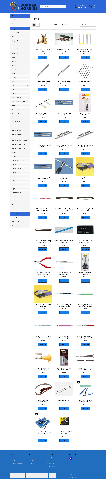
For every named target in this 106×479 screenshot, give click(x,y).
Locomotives (16, 93)
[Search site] (64, 6)
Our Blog (31, 461)
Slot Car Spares (16, 168)
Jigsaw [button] (14, 85)
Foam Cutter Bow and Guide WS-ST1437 (64, 432)
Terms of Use (50, 458)
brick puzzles (15, 45)
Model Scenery (16, 97)
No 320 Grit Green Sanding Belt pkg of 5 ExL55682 (43, 241)
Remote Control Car (18, 130)
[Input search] (51, 6)
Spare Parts (15, 176)
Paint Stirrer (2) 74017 (64, 400)
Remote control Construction (16, 135)
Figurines (14, 69)
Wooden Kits (15, 209)
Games (14, 73)
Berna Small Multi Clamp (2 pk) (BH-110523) (85, 50)
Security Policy (50, 466)
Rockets (14, 152)
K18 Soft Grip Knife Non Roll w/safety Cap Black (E (64, 305)
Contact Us (15, 226)
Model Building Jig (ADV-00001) (43, 50)
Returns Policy (16, 222)
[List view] (38, 25)
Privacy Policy (50, 461)
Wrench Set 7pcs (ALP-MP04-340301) (64, 50)
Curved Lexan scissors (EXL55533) (85, 273)
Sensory (14, 156)
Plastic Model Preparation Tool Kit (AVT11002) (85, 400)
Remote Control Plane (18, 144)
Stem (13, 180)
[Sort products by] (88, 25)
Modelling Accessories (18, 102)
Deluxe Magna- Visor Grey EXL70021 (43, 305)
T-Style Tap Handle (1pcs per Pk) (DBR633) (64, 177)
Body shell (15, 41)
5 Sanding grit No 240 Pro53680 (42, 400)
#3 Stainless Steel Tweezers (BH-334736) (43, 82)
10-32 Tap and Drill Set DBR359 (64, 114)
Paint (13, 106)
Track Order (15, 461)
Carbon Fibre (15, 49)
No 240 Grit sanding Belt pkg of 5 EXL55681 (85, 209)
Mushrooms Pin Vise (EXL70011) (43, 369)
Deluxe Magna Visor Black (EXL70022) (85, 177)
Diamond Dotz (16, 61)
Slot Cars (14, 172)
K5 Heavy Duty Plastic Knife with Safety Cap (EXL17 (85, 337)
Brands (20, 23)
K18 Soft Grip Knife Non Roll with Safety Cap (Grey (42, 337)
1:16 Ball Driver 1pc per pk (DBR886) (85, 114)
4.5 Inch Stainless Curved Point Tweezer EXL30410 (64, 273)
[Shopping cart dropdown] (92, 6)
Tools (13, 184)
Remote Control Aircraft (19, 122)
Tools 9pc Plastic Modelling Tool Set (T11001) (43, 432)
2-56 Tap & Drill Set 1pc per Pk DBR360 (43, 146)
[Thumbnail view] (34, 25)
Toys (13, 189)
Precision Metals (17, 114)
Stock (20, 19)
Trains (13, 201)
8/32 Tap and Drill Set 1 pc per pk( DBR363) (43, 177)
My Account (15, 458)
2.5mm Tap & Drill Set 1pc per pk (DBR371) (64, 146)
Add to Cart (42, 58)
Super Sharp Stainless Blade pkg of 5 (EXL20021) (64, 369)
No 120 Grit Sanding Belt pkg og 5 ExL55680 (64, 209)
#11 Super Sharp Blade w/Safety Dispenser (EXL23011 (85, 242)
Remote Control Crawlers (19, 140)
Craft (13, 57)
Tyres (13, 205)
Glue (13, 81)
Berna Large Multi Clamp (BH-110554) (42, 114)
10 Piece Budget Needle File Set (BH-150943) (85, 82)
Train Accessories (17, 193)
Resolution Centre (17, 464)
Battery (14, 37)
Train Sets (15, 197)
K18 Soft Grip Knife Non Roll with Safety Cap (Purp (64, 337)
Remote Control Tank (18, 148)
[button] (81, 6)
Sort (77, 25)
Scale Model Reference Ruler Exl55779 (64, 241)
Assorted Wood (16, 33)
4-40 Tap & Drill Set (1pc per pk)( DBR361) (85, 146)
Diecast (14, 65)
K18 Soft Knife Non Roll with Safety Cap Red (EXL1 (42, 209)
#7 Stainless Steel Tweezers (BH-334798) (64, 82)
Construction (15, 53)
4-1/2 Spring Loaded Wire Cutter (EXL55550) (42, 273)
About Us (14, 218)
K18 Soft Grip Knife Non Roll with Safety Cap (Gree (85, 305)
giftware (14, 77)
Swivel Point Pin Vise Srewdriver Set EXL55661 (85, 369)
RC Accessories (16, 118)
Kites (13, 89)
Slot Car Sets (15, 164)
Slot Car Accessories (18, 160)
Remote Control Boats (18, 126)
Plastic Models (16, 110)
